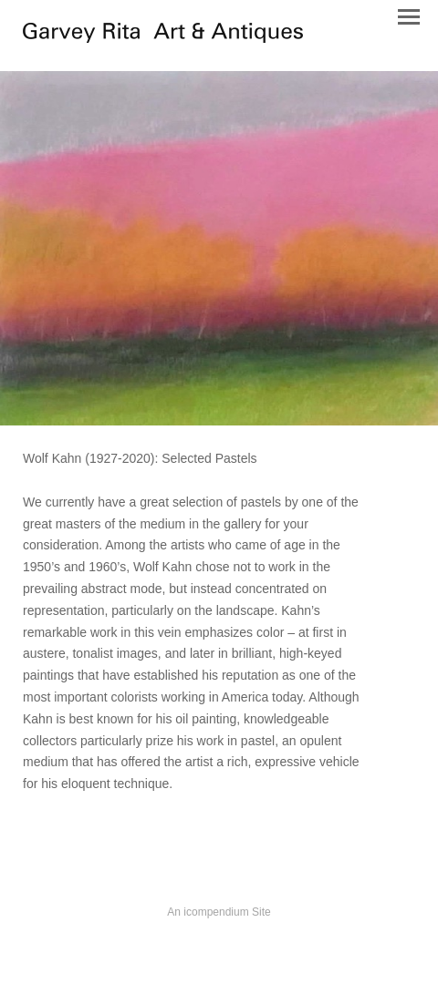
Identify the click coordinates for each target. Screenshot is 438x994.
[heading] (163, 38)
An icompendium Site (218, 912)
